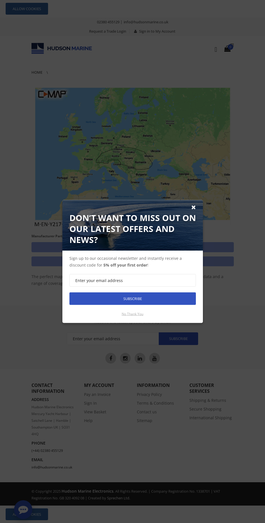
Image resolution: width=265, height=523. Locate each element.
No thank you (132, 314)
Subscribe (132, 298)
